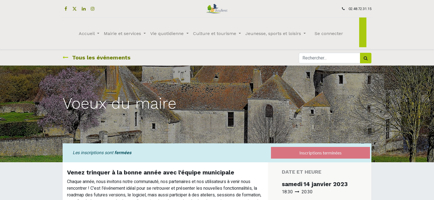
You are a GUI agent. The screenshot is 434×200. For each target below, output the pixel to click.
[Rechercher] (365, 58)
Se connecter (329, 33)
